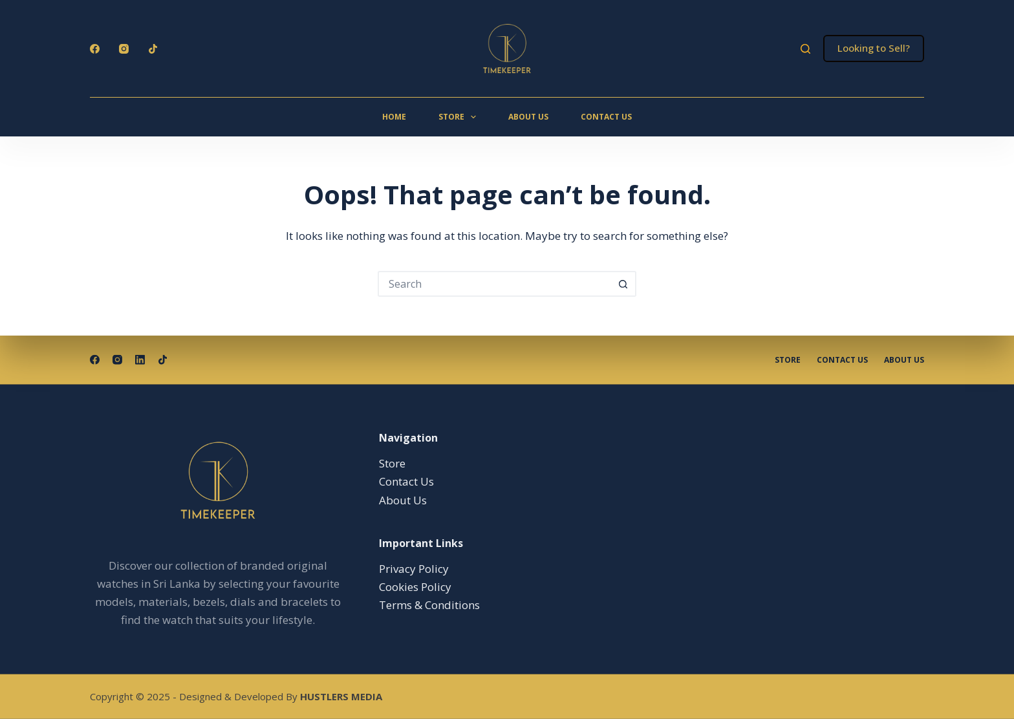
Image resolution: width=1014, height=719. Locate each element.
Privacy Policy (414, 568)
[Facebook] (95, 49)
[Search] (805, 49)
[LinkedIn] (140, 360)
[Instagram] (124, 49)
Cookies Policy (415, 586)
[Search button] (623, 284)
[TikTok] (153, 49)
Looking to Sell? (873, 47)
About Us (528, 116)
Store (459, 117)
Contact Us (606, 116)
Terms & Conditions (429, 604)
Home (394, 116)
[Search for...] (494, 284)
